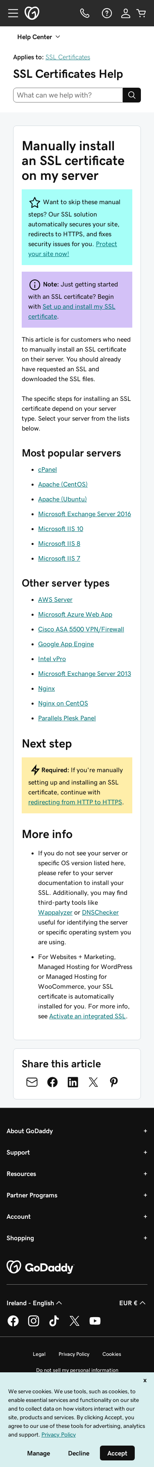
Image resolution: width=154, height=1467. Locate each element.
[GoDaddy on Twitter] (74, 1325)
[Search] (132, 95)
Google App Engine (66, 643)
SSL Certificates (67, 57)
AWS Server (55, 599)
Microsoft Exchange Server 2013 (84, 673)
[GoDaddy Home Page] (41, 1267)
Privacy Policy (74, 1354)
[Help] (106, 13)
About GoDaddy (30, 1130)
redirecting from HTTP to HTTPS (75, 802)
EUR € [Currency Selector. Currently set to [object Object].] (133, 1303)
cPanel (47, 469)
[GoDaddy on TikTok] (54, 1325)
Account (19, 1216)
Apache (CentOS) (63, 484)
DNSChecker (100, 912)
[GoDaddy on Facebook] (13, 1325)
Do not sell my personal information (77, 1370)
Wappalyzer (55, 912)
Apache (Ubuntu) (62, 499)
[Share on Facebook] (52, 1082)
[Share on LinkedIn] (73, 1082)
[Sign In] (126, 13)
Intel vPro (52, 658)
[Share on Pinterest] (114, 1082)
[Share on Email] (32, 1082)
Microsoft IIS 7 (59, 558)
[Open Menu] (10, 13)
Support (18, 1152)
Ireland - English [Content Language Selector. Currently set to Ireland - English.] (35, 1303)
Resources (21, 1173)
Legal (39, 1354)
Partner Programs (32, 1195)
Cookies (111, 1354)
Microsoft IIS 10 (60, 528)
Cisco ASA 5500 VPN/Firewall (81, 629)
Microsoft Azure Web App (75, 614)
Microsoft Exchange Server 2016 (84, 513)
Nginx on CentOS (63, 703)
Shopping (20, 1237)
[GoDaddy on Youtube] (95, 1325)
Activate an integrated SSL (87, 1016)
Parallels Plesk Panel (67, 718)
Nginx (46, 688)
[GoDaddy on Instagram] (33, 1325)
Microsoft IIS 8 (59, 543)
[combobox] (68, 95)
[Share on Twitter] (93, 1082)
